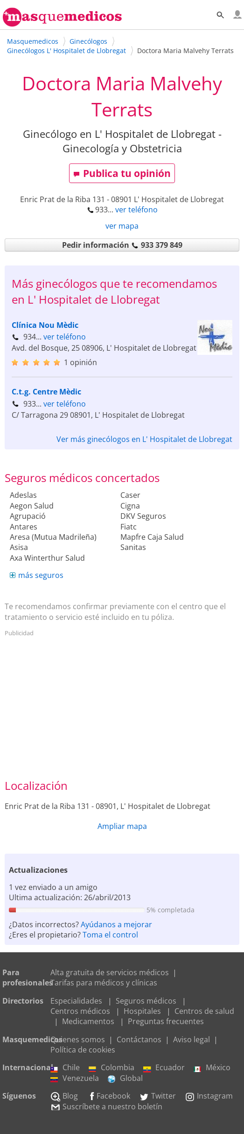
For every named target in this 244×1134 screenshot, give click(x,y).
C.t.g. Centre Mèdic (46, 392)
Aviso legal (191, 1039)
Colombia (111, 1067)
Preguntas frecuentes (166, 1021)
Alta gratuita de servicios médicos (109, 972)
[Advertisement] (122, 705)
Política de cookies (82, 1050)
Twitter (157, 1096)
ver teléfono (136, 209)
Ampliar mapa (122, 826)
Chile (65, 1067)
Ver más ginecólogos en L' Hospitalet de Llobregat (144, 439)
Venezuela (74, 1078)
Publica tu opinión (122, 173)
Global (125, 1078)
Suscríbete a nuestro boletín (106, 1106)
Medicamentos (88, 1021)
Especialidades (76, 1001)
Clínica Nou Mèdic (45, 325)
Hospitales (142, 1011)
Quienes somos (77, 1039)
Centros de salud (204, 1011)
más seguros (40, 575)
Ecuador (164, 1067)
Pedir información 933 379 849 (122, 245)
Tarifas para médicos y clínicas (103, 983)
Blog (64, 1096)
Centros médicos (80, 1011)
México (212, 1067)
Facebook (108, 1096)
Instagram (209, 1096)
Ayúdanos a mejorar (116, 924)
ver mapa (122, 226)
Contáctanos (139, 1039)
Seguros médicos (146, 1001)
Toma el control (110, 935)
